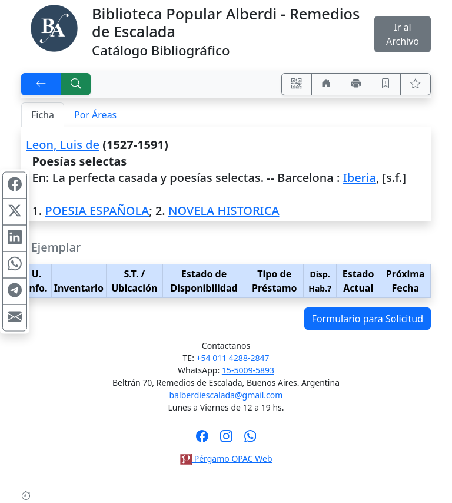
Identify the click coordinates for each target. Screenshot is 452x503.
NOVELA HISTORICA (224, 211)
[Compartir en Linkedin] (14, 238)
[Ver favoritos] (415, 84)
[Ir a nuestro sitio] (326, 84)
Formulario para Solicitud (367, 318)
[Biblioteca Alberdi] (54, 27)
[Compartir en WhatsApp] (14, 265)
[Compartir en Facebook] (14, 185)
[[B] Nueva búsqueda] (76, 84)
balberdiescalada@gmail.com (226, 395)
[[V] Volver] (41, 84)
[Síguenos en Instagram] (226, 439)
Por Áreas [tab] (95, 114)
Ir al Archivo (402, 34)
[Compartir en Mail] (14, 318)
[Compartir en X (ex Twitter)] (14, 212)
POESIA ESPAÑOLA (97, 211)
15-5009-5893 (248, 370)
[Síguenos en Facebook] (202, 439)
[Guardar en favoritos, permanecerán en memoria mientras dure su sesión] (386, 84)
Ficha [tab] (42, 114)
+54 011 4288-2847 (233, 357)
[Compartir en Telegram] (14, 291)
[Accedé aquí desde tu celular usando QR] (296, 84)
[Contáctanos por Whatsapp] (250, 439)
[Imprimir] (356, 84)
